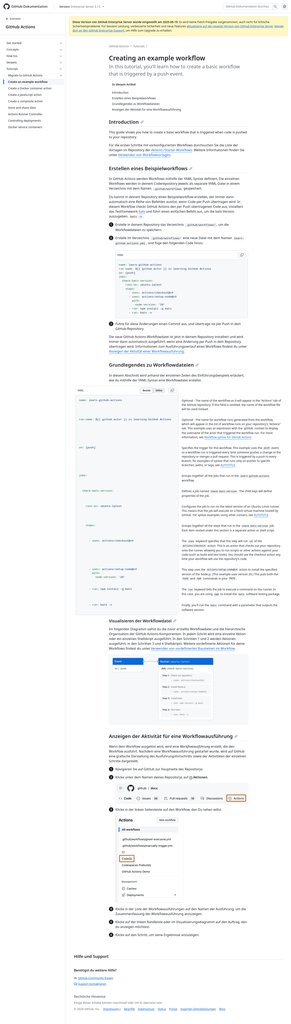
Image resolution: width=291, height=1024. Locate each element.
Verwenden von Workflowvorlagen (144, 155)
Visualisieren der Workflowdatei (142, 621)
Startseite (13, 18)
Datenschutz (146, 1009)
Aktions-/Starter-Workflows (171, 150)
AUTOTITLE (227, 465)
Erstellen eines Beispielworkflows (150, 168)
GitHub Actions (20, 27)
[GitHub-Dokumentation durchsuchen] (247, 6)
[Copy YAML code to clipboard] (242, 255)
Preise (173, 1009)
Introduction (126, 121)
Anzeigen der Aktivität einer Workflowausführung (146, 351)
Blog (222, 1009)
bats (142, 211)
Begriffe (129, 1009)
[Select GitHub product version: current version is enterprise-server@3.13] (82, 6)
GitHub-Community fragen (93, 978)
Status (162, 1009)
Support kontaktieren (90, 984)
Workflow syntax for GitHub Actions (227, 437)
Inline (159, 390)
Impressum (110, 1009)
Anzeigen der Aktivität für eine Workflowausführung (173, 736)
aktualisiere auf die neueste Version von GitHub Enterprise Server (230, 26)
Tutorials (139, 46)
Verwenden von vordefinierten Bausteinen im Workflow (193, 648)
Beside (146, 390)
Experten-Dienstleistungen (198, 1009)
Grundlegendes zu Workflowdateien (154, 364)
